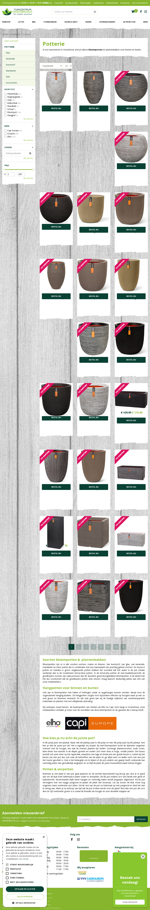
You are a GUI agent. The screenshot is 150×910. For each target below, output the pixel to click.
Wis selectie (28, 119)
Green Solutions (59, 902)
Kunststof (10, 64)
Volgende (123, 625)
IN (78, 818)
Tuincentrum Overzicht (77, 902)
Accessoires (11, 82)
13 (116, 625)
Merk (6, 126)
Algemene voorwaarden (112, 902)
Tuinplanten (45, 879)
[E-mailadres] (112, 798)
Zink (8, 76)
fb (140, 12)
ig (145, 12)
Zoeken (8, 147)
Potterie (9, 46)
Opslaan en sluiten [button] (25, 889)
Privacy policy (94, 902)
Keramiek (10, 58)
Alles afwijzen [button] (25, 896)
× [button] (43, 837)
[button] (25, 902)
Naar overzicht (11, 40)
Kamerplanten (46, 876)
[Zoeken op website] (75, 12)
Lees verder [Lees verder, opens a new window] (23, 859)
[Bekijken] (134, 11)
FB (72, 818)
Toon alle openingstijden (51, 852)
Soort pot (9, 89)
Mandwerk (11, 70)
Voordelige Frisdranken (50, 886)
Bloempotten (45, 883)
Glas (8, 52)
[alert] (25, 870)
